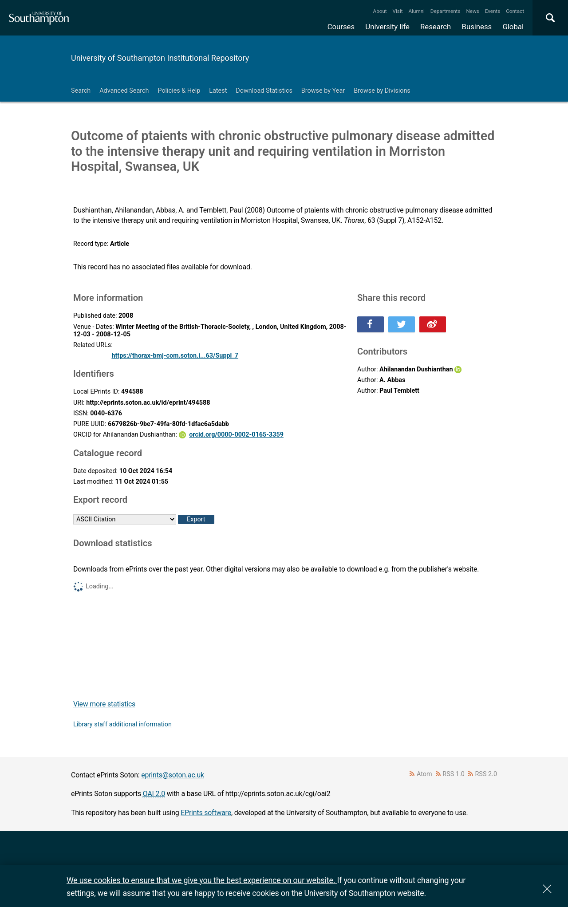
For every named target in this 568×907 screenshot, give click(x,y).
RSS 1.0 (453, 774)
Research (435, 26)
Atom (424, 774)
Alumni (416, 11)
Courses (341, 26)
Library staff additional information (122, 724)
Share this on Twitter (401, 324)
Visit (398, 11)
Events (493, 11)
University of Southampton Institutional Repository (160, 58)
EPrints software (206, 812)
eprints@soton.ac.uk (172, 775)
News (472, 11)
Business (477, 26)
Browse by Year (323, 91)
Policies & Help (179, 91)
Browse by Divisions (382, 91)
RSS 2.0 (486, 774)
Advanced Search (124, 91)
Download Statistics (264, 91)
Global (513, 26)
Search (81, 91)
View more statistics (104, 704)
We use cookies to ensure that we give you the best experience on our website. (202, 880)
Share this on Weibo (432, 324)
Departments (445, 11)
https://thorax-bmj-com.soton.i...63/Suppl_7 (174, 355)
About (380, 11)
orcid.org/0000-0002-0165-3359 (236, 434)
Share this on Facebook (370, 324)
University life (387, 26)
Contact (515, 11)
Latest (218, 91)
